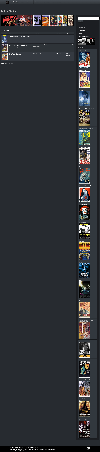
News (22, 2)
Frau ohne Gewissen (84, 300)
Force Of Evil (82, 341)
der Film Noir (14, 2)
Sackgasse (81, 241)
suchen (80, 21)
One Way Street (15, 54)
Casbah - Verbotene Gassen (19, 36)
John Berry (68, 36)
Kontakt (81, 33)
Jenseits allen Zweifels (85, 147)
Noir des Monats (46, 2)
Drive (80, 280)
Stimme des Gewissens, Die (86, 128)
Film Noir (29, 2)
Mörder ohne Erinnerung (85, 262)
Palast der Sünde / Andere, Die (87, 185)
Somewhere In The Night (85, 419)
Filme (37, 2)
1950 (57, 53)
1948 (57, 36)
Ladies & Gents (57, 2)
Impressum (82, 30)
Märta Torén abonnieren (7, 63)
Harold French (69, 45)
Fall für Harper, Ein (83, 222)
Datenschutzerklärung (84, 36)
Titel (10, 33)
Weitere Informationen (20, 451)
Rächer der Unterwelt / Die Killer (87, 108)
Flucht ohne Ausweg (84, 166)
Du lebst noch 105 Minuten (86, 380)
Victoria (81, 90)
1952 (57, 45)
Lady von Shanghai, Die (85, 360)
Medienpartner (82, 24)
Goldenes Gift (82, 51)
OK (88, 448)
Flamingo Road (83, 204)
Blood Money (82, 70)
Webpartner (82, 27)
